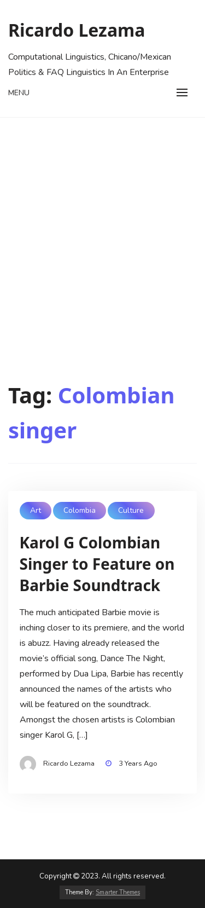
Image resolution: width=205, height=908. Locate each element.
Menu (19, 93)
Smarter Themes (118, 892)
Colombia (79, 510)
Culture (131, 510)
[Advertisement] (102, 225)
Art (35, 510)
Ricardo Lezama (76, 30)
